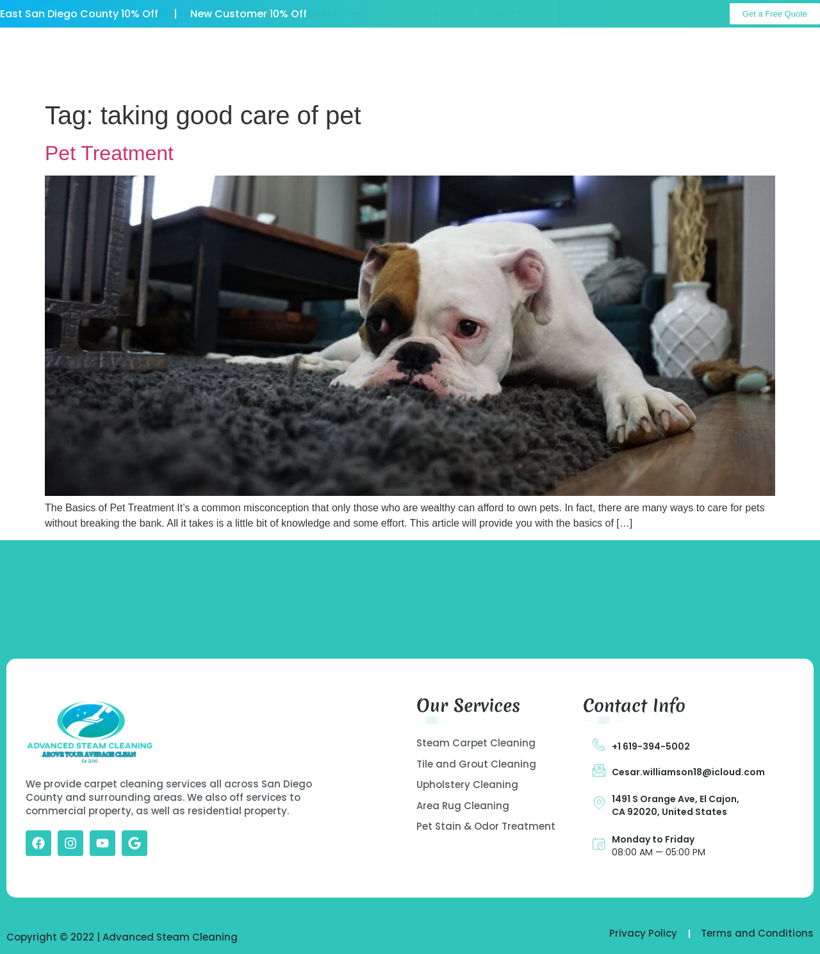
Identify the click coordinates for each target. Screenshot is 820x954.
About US (237, 62)
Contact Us (507, 62)
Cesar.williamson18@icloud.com (688, 772)
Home (159, 62)
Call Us (767, 51)
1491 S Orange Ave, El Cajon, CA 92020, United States (675, 805)
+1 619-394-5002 (651, 746)
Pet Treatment (109, 153)
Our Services (331, 62)
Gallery (420, 62)
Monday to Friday (653, 839)
